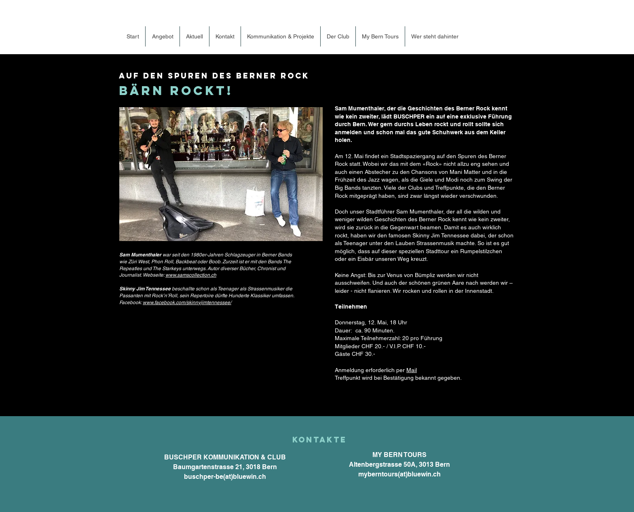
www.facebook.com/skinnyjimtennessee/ (187, 302)
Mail (411, 370)
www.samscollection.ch (190, 275)
